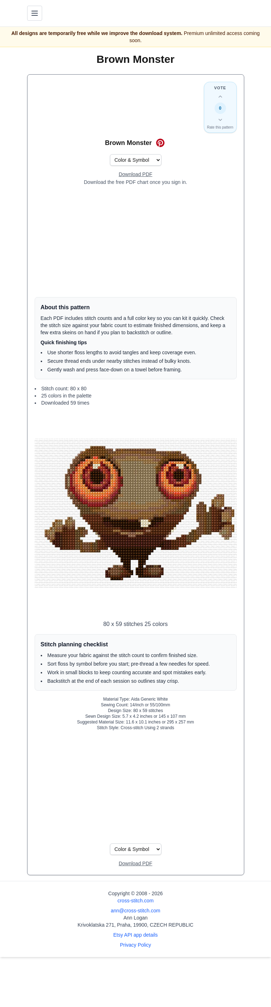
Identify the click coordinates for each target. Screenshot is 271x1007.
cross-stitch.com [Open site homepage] (135, 900)
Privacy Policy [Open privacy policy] (135, 945)
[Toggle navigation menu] (34, 13)
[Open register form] (135, 174)
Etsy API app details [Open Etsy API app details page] (135, 935)
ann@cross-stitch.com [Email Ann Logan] (135, 910)
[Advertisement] (136, 241)
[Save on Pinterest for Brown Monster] (160, 143)
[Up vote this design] (220, 96)
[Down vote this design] (220, 119)
